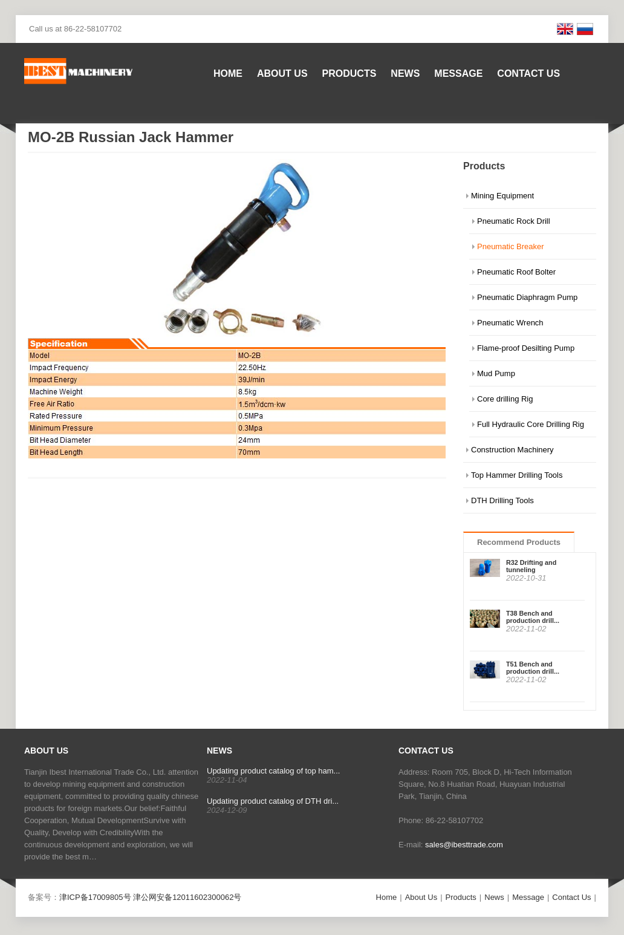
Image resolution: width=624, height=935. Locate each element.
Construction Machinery (512, 449)
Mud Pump (496, 373)
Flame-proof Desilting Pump (525, 348)
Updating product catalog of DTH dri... (273, 801)
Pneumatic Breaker (510, 246)
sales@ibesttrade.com (464, 844)
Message (458, 73)
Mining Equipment (502, 195)
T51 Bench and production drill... (532, 667)
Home (227, 73)
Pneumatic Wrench (510, 322)
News (405, 73)
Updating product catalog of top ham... (273, 770)
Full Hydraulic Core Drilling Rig (530, 424)
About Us (282, 73)
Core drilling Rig (505, 398)
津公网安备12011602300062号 (187, 897)
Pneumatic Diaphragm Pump (527, 297)
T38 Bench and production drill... (532, 617)
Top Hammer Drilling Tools (516, 475)
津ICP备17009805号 (95, 897)
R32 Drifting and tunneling (531, 566)
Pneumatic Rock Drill (513, 221)
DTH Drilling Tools (502, 500)
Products (349, 73)
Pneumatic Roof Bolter (516, 271)
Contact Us (528, 73)
